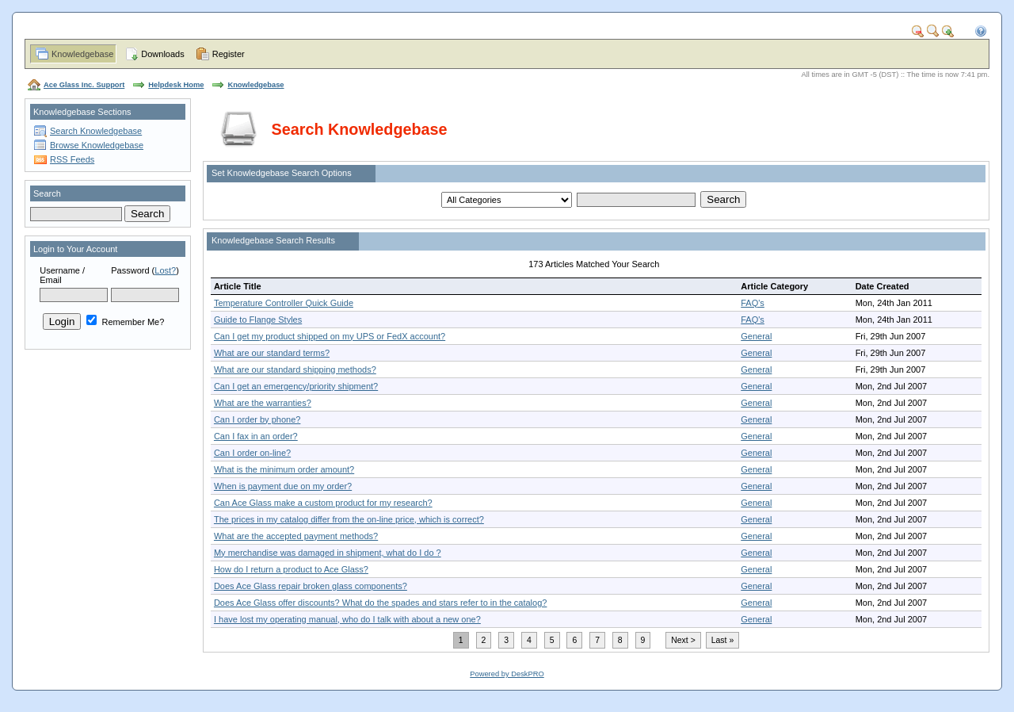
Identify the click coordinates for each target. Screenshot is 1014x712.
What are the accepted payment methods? (296, 536)
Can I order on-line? (252, 452)
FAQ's (752, 303)
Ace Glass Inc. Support (84, 85)
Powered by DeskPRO (506, 674)
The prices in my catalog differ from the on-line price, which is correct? (349, 519)
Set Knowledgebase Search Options (282, 173)
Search (47, 193)
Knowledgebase (82, 54)
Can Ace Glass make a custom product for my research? (323, 502)
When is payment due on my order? (283, 486)
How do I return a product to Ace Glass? (291, 569)
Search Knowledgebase (96, 131)
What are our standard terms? (272, 353)
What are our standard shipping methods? (295, 369)
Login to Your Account (75, 249)
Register (228, 54)
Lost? (165, 270)
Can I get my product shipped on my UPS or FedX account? (329, 336)
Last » (722, 640)
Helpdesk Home (176, 85)
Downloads (162, 54)
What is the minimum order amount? (284, 469)
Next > (683, 640)
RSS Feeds (72, 159)
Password (130, 270)
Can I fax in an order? (256, 436)
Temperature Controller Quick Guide (283, 303)
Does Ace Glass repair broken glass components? (310, 586)
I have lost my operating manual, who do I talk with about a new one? (347, 619)
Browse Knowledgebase (96, 145)
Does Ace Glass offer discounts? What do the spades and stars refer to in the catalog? (380, 602)
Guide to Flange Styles (258, 319)
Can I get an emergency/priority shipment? (296, 386)
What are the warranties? (262, 403)
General (756, 336)
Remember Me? (125, 322)
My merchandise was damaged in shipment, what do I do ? (327, 552)
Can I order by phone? (257, 419)
